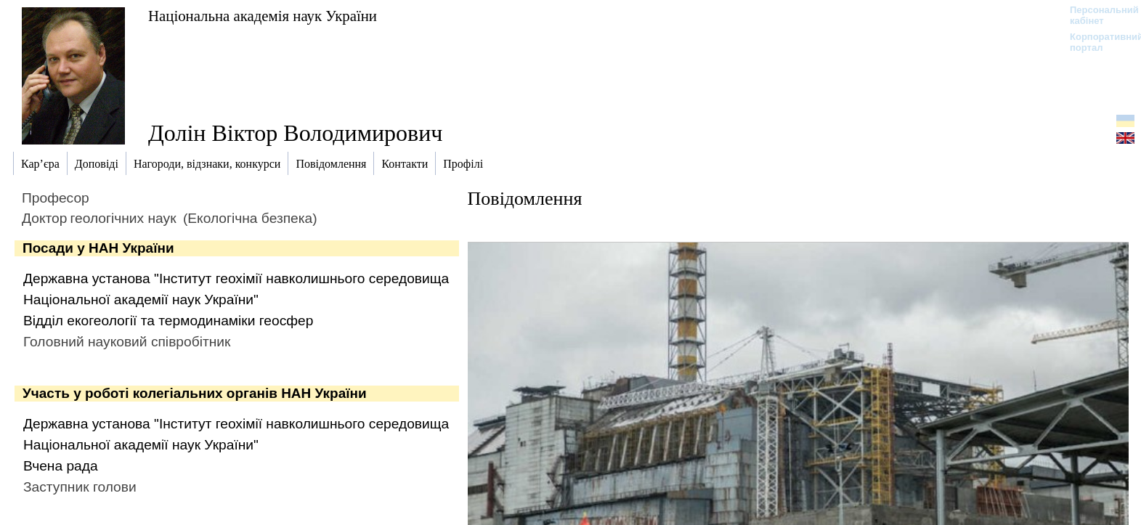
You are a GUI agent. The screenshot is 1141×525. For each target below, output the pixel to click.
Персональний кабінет (1097, 15)
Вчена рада (60, 465)
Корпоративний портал (1097, 42)
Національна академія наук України (262, 15)
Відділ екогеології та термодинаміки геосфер (168, 320)
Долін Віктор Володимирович (295, 133)
